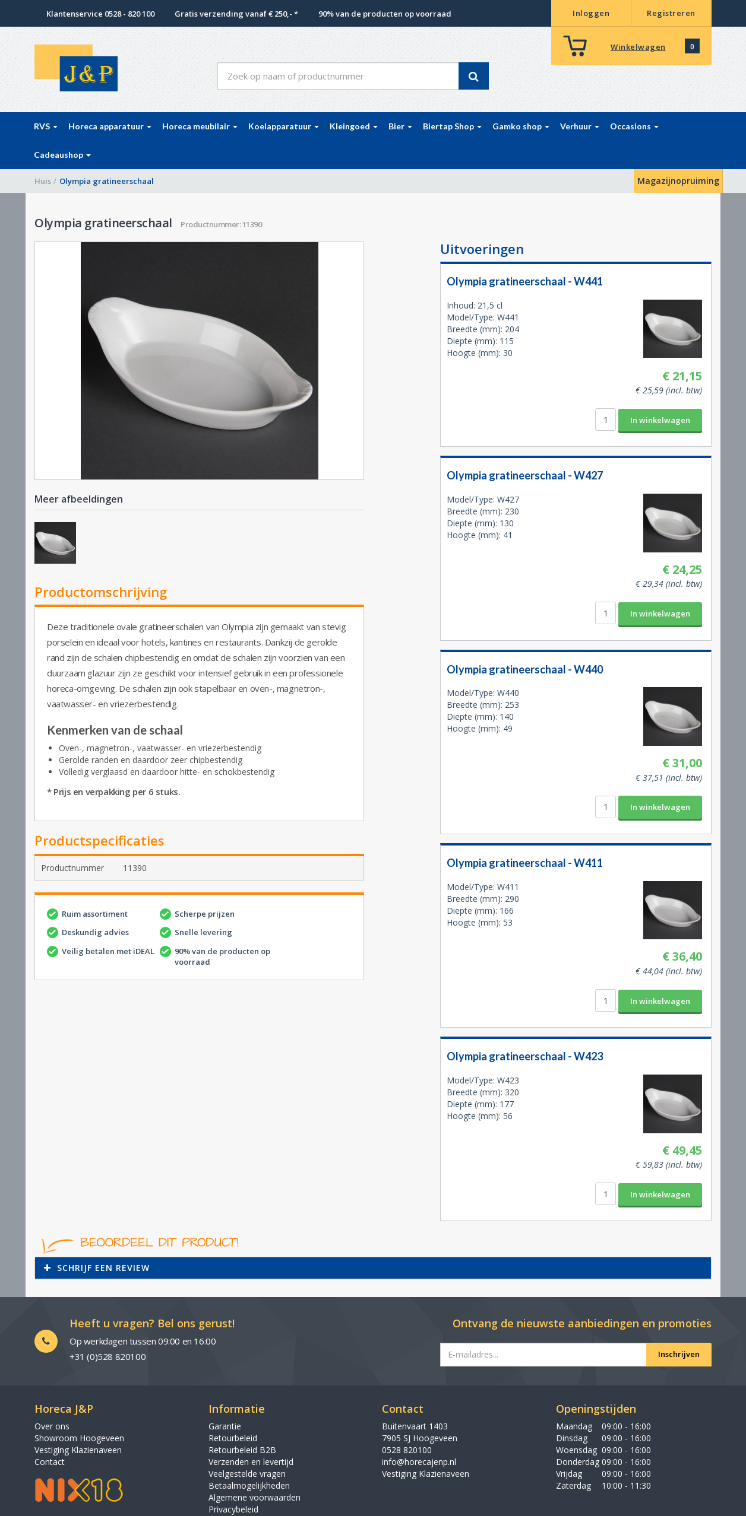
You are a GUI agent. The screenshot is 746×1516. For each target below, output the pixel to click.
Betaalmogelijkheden (249, 1485)
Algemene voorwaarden (254, 1497)
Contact (49, 1461)
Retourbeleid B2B (242, 1449)
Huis (42, 181)
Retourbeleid (232, 1438)
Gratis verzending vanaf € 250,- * (236, 13)
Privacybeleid (233, 1509)
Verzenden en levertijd (250, 1461)
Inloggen (591, 13)
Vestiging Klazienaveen (78, 1449)
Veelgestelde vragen (247, 1473)
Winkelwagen (638, 47)
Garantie (224, 1426)
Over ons (51, 1426)
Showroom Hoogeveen (79, 1438)
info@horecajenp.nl (419, 1461)
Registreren (671, 13)
